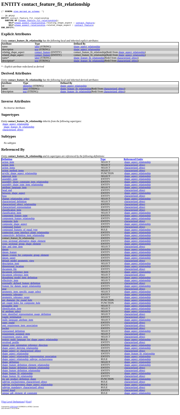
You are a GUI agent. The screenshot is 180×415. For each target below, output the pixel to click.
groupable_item (10, 309)
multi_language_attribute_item (17, 323)
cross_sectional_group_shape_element (21, 247)
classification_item (11, 213)
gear (4, 292)
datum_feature (9, 255)
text (36, 52)
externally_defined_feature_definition (21, 286)
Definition (7, 162)
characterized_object (127, 61)
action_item (8, 165)
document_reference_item (15, 275)
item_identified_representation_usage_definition (26, 317)
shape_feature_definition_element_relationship (25, 368)
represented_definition (13, 334)
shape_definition (10, 365)
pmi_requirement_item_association (20, 328)
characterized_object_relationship (19, 207)
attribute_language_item (14, 190)
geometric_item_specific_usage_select (21, 295)
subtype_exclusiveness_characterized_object (24, 385)
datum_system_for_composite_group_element (25, 258)
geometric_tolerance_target (16, 300)
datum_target (8, 261)
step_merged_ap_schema (26, 11)
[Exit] (28, 405)
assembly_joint (9, 182)
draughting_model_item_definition (19, 280)
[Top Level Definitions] (13, 405)
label (37, 50)
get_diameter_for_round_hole (17, 303)
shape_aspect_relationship (30, 25)
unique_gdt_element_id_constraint (19, 396)
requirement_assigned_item (16, 337)
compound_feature (11, 230)
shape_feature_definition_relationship (21, 373)
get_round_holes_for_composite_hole (21, 306)
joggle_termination (11, 320)
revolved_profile (10, 345)
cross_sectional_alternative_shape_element (23, 244)
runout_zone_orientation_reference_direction (25, 348)
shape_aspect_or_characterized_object (21, 354)
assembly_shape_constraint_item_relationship (25, 185)
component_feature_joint (14, 219)
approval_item (9, 179)
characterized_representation (16, 210)
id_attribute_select (11, 314)
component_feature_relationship (18, 221)
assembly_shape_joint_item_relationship (22, 188)
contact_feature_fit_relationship (29, 19)
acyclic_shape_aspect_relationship (19, 176)
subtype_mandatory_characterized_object (23, 390)
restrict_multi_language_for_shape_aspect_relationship (30, 342)
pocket (5, 331)
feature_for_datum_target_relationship (21, 289)
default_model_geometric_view (18, 264)
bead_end (7, 193)
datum (5, 252)
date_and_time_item (12, 249)
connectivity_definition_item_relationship (23, 238)
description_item (10, 266)
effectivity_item (10, 283)
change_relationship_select (15, 202)
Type (103, 162)
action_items (8, 171)
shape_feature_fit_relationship (38, 22)
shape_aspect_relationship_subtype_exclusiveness (27, 362)
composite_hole (10, 224)
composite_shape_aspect (14, 227)
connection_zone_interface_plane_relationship (25, 235)
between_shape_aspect (13, 196)
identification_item (11, 311)
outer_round (8, 326)
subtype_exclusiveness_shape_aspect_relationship (27, 388)
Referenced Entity (133, 162)
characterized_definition (14, 204)
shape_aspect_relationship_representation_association (29, 359)
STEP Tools (13, 410)
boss (4, 199)
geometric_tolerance (12, 297)
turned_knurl (8, 393)
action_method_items (13, 173)
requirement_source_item (15, 340)
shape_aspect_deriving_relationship (20, 351)
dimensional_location (13, 269)
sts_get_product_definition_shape (19, 382)
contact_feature (85, 25)
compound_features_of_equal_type (20, 233)
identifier (27, 89)
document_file (9, 272)
